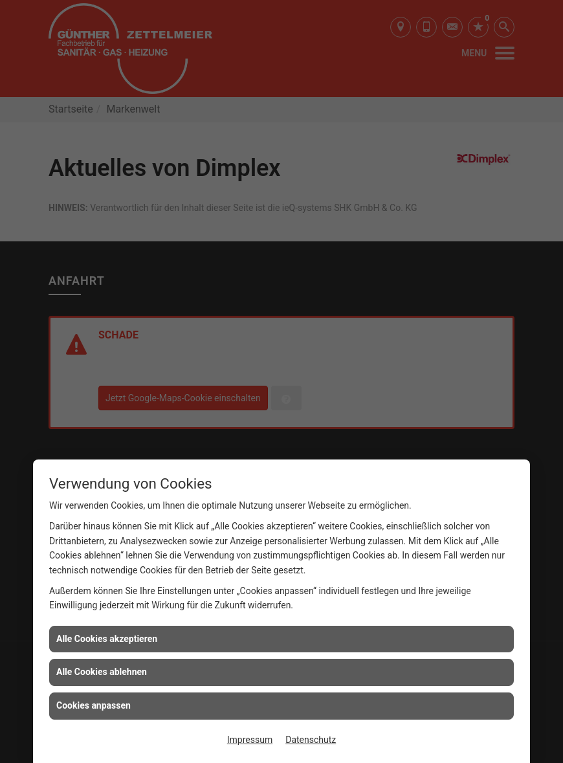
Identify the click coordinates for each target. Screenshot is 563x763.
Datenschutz (310, 740)
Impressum (249, 740)
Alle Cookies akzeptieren (106, 639)
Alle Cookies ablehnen (101, 672)
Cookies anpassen (93, 705)
